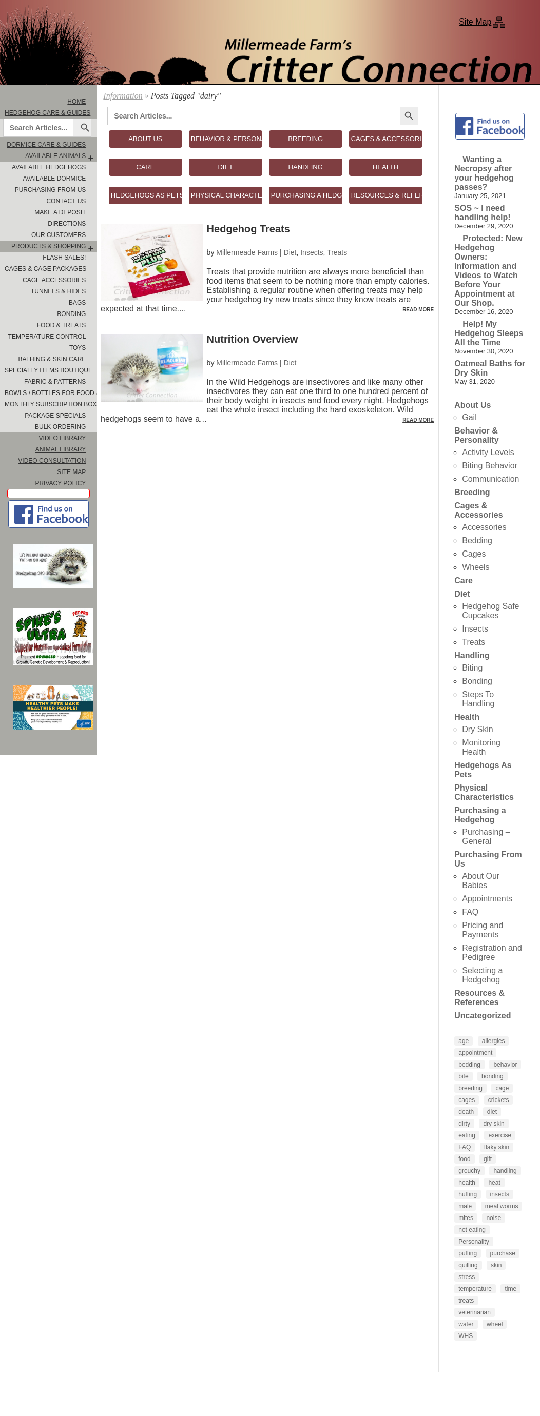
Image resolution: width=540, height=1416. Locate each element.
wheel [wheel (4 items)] (495, 1324)
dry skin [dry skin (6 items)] (493, 1123)
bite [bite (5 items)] (463, 1076)
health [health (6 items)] (466, 1182)
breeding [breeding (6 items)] (470, 1088)
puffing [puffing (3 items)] (467, 1253)
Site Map (475, 21)
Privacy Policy (60, 483)
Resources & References (479, 998)
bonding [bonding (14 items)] (492, 1076)
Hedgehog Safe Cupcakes (490, 611)
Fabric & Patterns (55, 381)
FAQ (470, 912)
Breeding (472, 492)
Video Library (62, 438)
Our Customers (58, 235)
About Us (472, 405)
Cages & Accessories (478, 510)
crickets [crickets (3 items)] (498, 1100)
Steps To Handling (478, 699)
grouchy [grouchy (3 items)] (469, 1170)
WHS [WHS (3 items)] (465, 1336)
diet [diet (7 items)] (492, 1111)
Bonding (71, 314)
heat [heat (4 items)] (494, 1182)
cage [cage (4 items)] (502, 1088)
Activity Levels (488, 452)
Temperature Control (47, 336)
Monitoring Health (481, 747)
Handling (471, 655)
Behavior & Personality (476, 435)
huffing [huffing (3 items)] (467, 1194)
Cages (474, 553)
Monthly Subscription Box (51, 404)
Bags (77, 302)
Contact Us (66, 201)
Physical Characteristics (484, 792)
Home (76, 101)
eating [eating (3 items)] (466, 1135)
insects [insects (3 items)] (499, 1194)
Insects (311, 252)
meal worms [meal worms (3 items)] (501, 1206)
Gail (469, 417)
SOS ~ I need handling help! (482, 213)
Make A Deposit (60, 212)
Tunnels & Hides (58, 291)
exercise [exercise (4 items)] (499, 1135)
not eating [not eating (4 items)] (472, 1229)
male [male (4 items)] (465, 1206)
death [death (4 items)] (466, 1111)
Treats (337, 252)
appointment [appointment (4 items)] (475, 1052)
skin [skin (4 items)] (496, 1265)
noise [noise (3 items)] (493, 1218)
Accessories (484, 527)
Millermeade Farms (247, 252)
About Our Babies (480, 881)
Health (466, 717)
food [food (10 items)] (464, 1159)
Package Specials (55, 415)
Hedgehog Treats (248, 228)
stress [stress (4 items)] (466, 1277)
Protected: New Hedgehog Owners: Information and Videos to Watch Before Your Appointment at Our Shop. (488, 270)
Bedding (477, 540)
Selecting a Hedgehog (482, 975)
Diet (290, 252)
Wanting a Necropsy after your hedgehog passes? (484, 173)
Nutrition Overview (252, 339)
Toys (77, 347)
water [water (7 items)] (465, 1324)
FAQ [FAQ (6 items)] (464, 1147)
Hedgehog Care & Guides (47, 112)
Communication (490, 479)
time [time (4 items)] (510, 1288)
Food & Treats (61, 325)
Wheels (475, 567)
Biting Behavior (489, 465)
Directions (67, 223)
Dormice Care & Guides (46, 144)
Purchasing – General (486, 836)
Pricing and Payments (482, 930)
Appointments (487, 898)
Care (463, 580)
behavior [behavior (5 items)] (505, 1064)
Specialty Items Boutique (48, 370)
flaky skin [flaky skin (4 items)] (496, 1147)
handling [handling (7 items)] (504, 1170)
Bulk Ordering (60, 426)
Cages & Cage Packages (45, 268)
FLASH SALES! (64, 257)
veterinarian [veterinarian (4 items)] (474, 1312)
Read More (418, 309)
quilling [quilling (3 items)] (467, 1265)
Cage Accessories (54, 280)
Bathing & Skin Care (52, 359)
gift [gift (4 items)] (488, 1159)
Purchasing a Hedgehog (480, 815)
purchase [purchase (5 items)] (502, 1253)
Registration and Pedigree (492, 952)
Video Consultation (52, 460)
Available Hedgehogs (49, 167)
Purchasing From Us (50, 189)
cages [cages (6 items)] (466, 1100)
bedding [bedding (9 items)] (469, 1064)
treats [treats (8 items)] (466, 1300)
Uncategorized (482, 1015)
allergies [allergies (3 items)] (493, 1041)
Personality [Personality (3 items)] (473, 1241)
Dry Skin (477, 729)
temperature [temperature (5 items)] (475, 1288)
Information (122, 95)
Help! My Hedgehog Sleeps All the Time (488, 333)
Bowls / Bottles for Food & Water (51, 393)
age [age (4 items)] (463, 1041)
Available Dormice (54, 178)
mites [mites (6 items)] (465, 1218)
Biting (472, 667)
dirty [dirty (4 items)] (464, 1123)
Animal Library (60, 449)
